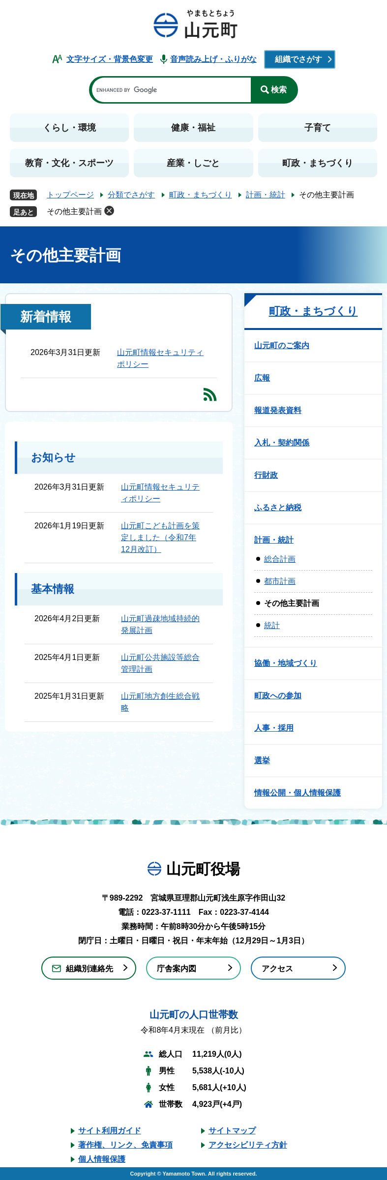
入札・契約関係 (281, 443)
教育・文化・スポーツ (69, 163)
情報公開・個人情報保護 (297, 793)
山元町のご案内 (281, 345)
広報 (262, 378)
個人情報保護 (101, 1159)
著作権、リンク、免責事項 (125, 1145)
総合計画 (280, 559)
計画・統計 (265, 195)
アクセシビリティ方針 (247, 1145)
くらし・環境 (69, 128)
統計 (272, 625)
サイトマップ (232, 1130)
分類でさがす (131, 195)
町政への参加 (277, 695)
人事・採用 (274, 728)
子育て (317, 128)
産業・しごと (193, 163)
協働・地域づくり (285, 663)
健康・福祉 (193, 128)
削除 (109, 211)
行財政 (266, 475)
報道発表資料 (277, 410)
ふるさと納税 (277, 507)
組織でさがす (298, 59)
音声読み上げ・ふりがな (213, 59)
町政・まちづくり (317, 163)
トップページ (70, 195)
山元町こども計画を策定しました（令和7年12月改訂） (160, 537)
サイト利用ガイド (109, 1130)
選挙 (262, 760)
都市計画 (280, 581)
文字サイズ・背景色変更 (109, 59)
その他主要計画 (74, 211)
